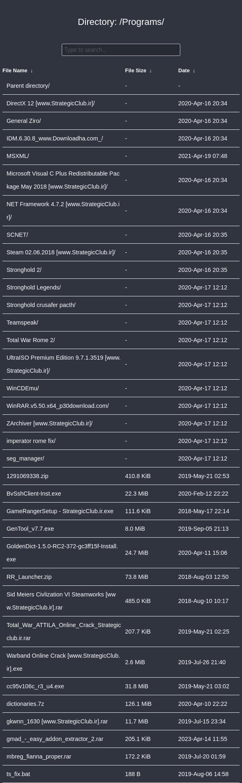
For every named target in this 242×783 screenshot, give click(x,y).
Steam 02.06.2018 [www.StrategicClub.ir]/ (61, 252)
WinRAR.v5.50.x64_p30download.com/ (58, 406)
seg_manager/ (25, 458)
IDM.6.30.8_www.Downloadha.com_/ (55, 138)
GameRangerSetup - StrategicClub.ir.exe (60, 511)
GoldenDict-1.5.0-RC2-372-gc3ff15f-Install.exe (62, 553)
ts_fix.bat (18, 774)
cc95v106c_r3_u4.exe (35, 686)
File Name (14, 70)
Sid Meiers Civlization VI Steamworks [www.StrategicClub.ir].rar (61, 601)
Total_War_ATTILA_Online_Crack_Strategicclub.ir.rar (64, 631)
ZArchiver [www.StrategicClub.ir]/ (49, 423)
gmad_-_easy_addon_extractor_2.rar (55, 739)
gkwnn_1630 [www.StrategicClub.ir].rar (57, 721)
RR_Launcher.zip (29, 577)
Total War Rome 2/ (31, 340)
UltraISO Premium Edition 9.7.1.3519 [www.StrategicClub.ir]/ (64, 364)
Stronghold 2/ (24, 270)
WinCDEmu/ (23, 388)
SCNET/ (17, 234)
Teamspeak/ (22, 322)
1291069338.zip (27, 476)
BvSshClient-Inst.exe (34, 493)
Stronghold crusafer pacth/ (41, 305)
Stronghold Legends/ (34, 287)
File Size (135, 70)
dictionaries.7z (25, 704)
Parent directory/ (28, 85)
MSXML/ (18, 156)
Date (184, 70)
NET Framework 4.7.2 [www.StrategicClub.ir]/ (63, 210)
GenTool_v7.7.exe (30, 528)
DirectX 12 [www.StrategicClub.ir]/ (51, 103)
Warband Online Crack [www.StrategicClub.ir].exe (63, 662)
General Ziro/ (24, 121)
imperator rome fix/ (31, 441)
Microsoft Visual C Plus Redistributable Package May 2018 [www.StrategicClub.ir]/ (63, 180)
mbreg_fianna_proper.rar (39, 756)
